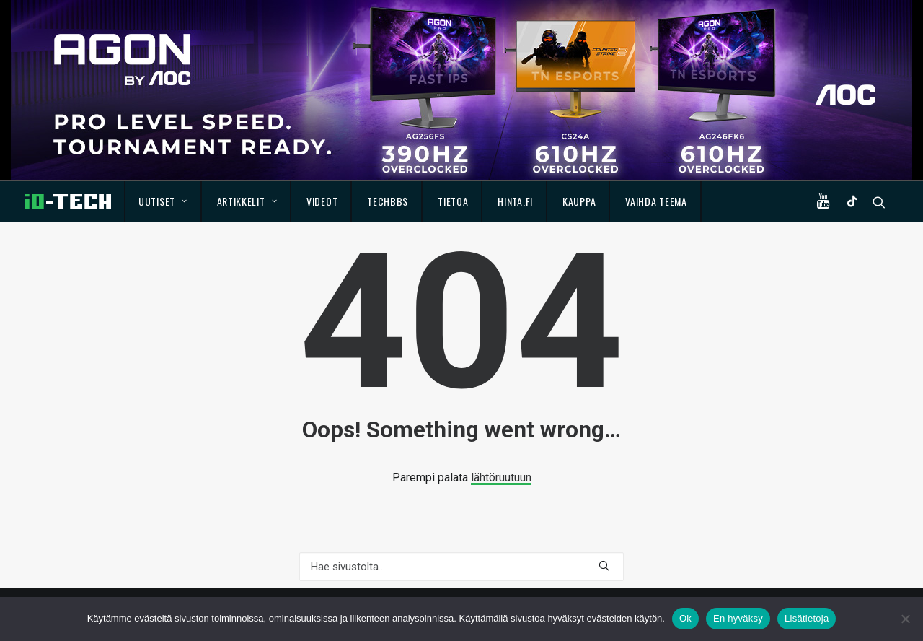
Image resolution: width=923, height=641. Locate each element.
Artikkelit (247, 201)
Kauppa (579, 201)
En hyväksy (738, 618)
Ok (685, 618)
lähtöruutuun (501, 477)
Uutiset (162, 201)
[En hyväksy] (905, 618)
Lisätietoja (807, 618)
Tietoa (453, 201)
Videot (321, 201)
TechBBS (387, 201)
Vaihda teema (655, 201)
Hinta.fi (515, 201)
